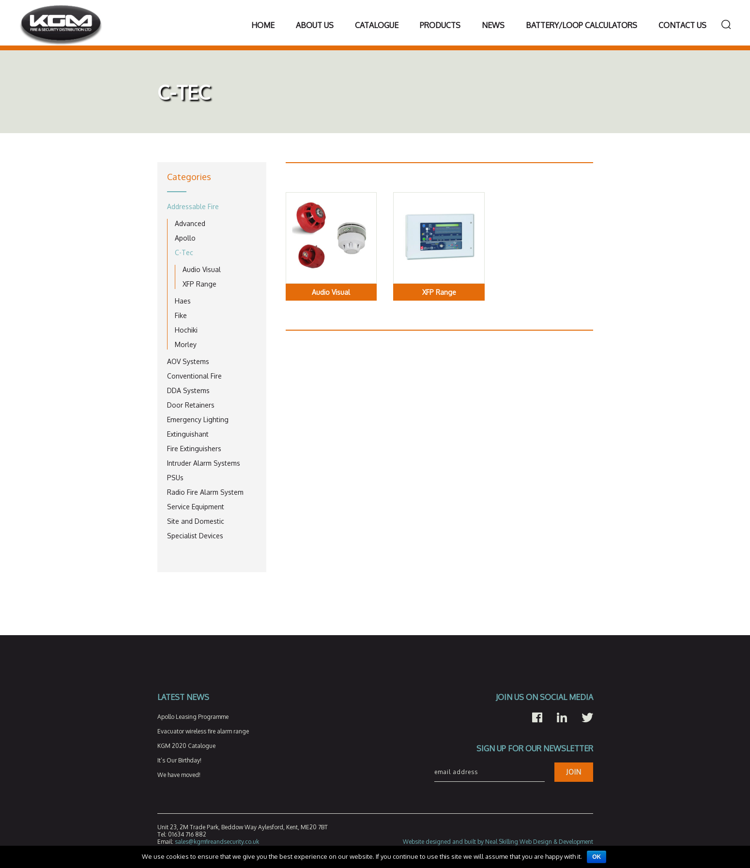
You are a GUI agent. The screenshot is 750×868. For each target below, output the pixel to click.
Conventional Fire (194, 376)
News (493, 25)
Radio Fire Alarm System (205, 492)
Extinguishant (188, 434)
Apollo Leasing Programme (193, 716)
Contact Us (682, 25)
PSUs (175, 477)
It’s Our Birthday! (179, 760)
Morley (186, 344)
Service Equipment (195, 507)
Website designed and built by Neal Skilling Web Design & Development (498, 841)
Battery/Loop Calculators (581, 25)
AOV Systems (188, 361)
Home (263, 25)
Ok (596, 856)
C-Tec (184, 252)
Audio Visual (202, 269)
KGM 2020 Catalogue (186, 745)
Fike (181, 315)
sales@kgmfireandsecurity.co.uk (217, 841)
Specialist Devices (195, 536)
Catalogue (376, 25)
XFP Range (199, 284)
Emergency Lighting (198, 419)
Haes (183, 301)
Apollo (185, 238)
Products (440, 25)
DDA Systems (188, 390)
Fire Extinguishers (194, 448)
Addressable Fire (193, 206)
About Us (315, 25)
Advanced (190, 223)
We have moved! (178, 774)
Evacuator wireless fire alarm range (203, 731)
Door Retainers (190, 405)
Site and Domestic (195, 521)
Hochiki (186, 330)
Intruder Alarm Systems (203, 463)
